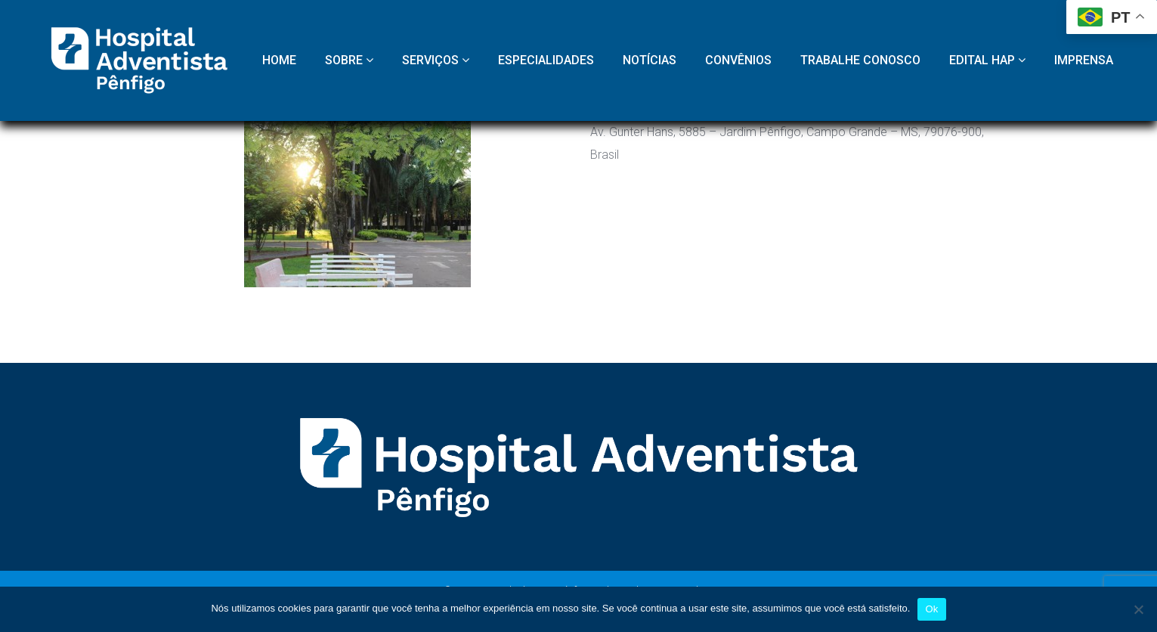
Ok (931, 609)
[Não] (1138, 609)
